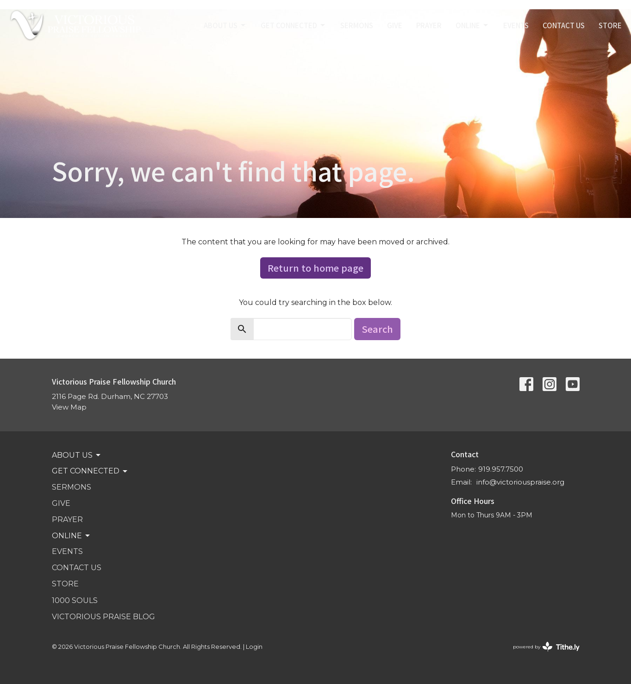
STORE (610, 25)
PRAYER (429, 25)
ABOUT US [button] (77, 455)
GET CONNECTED (293, 25)
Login (254, 646)
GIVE (394, 25)
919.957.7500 (500, 469)
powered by (546, 646)
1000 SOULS (75, 600)
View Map (69, 407)
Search (377, 329)
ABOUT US (225, 25)
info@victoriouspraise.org (520, 482)
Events (516, 25)
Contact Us (564, 25)
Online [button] (71, 536)
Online (472, 25)
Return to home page (315, 267)
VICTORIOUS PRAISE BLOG (103, 616)
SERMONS (356, 25)
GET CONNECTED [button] (90, 471)
